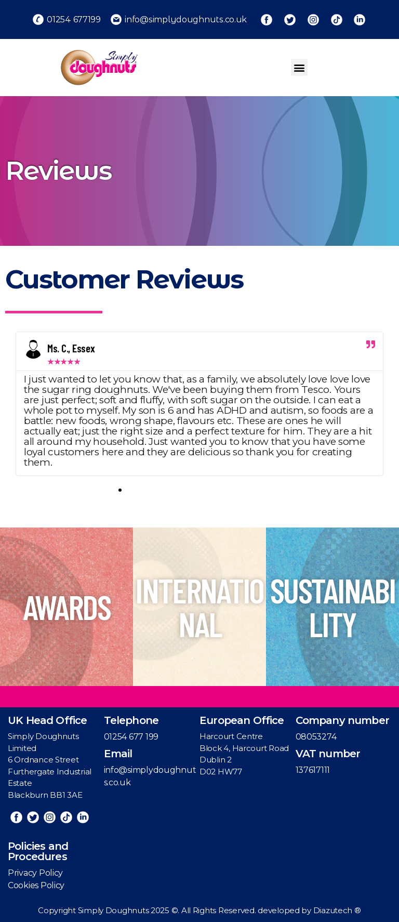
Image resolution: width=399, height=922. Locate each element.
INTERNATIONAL (199, 607)
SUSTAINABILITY (332, 607)
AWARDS (66, 606)
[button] (299, 67)
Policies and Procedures (38, 851)
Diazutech (333, 910)
